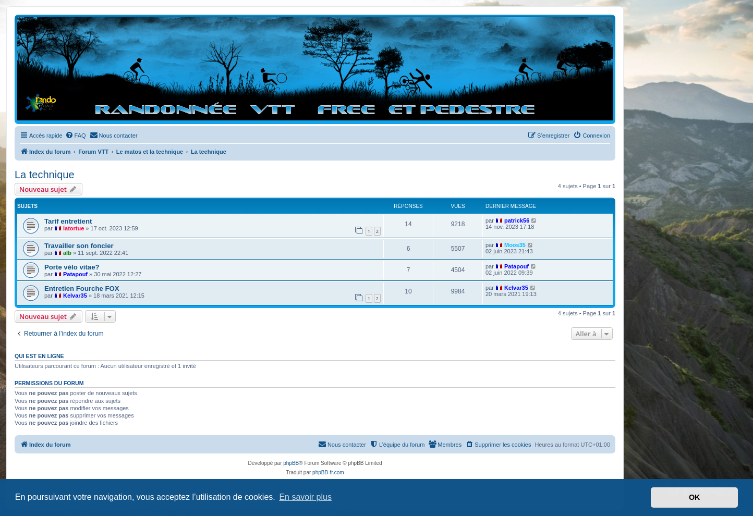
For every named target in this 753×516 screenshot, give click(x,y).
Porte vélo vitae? (72, 267)
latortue (73, 228)
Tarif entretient (68, 221)
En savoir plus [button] (305, 497)
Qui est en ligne (39, 356)
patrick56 (516, 220)
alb (67, 253)
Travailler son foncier (79, 246)
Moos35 (515, 245)
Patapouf (75, 274)
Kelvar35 (75, 295)
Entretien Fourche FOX (81, 288)
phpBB (291, 463)
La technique (45, 174)
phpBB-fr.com (328, 472)
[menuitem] (75, 135)
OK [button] (694, 497)
